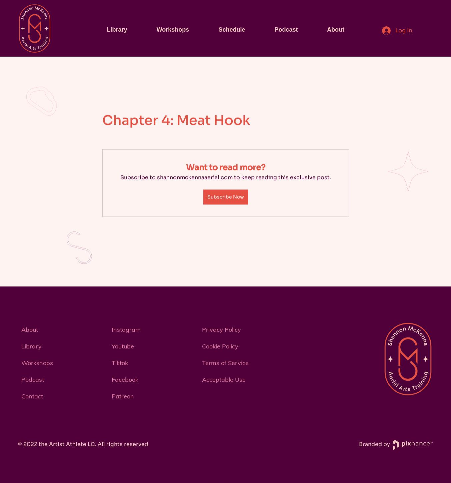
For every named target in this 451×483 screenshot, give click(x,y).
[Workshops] (63, 363)
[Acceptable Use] (244, 380)
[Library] (63, 346)
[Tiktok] (153, 363)
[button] (63, 396)
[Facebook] (153, 380)
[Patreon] (153, 396)
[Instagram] (153, 330)
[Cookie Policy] (244, 346)
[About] (63, 330)
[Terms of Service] (244, 363)
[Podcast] (63, 380)
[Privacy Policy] (244, 330)
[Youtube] (153, 346)
